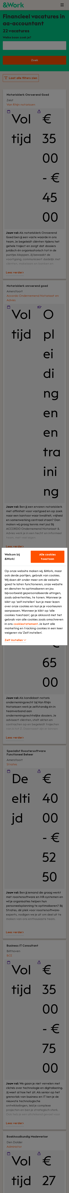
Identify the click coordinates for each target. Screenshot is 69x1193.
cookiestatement (25, 623)
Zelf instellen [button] (15, 640)
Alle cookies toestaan (47, 556)
